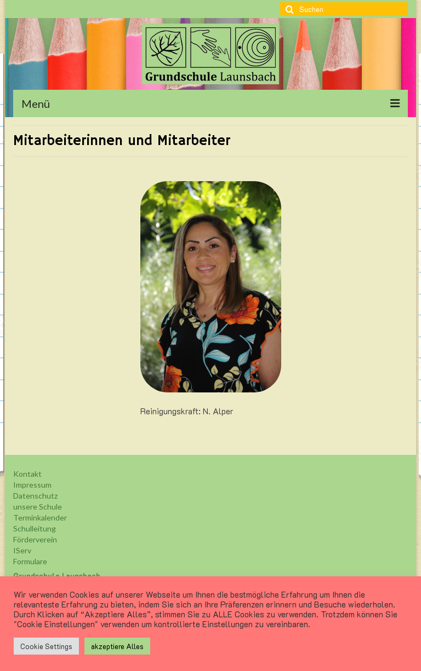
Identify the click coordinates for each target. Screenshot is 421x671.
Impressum (32, 484)
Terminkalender (40, 517)
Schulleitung (34, 528)
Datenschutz (35, 495)
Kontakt (27, 473)
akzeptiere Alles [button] (117, 646)
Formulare (30, 561)
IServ (22, 550)
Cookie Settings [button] (46, 646)
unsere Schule (37, 506)
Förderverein (35, 539)
